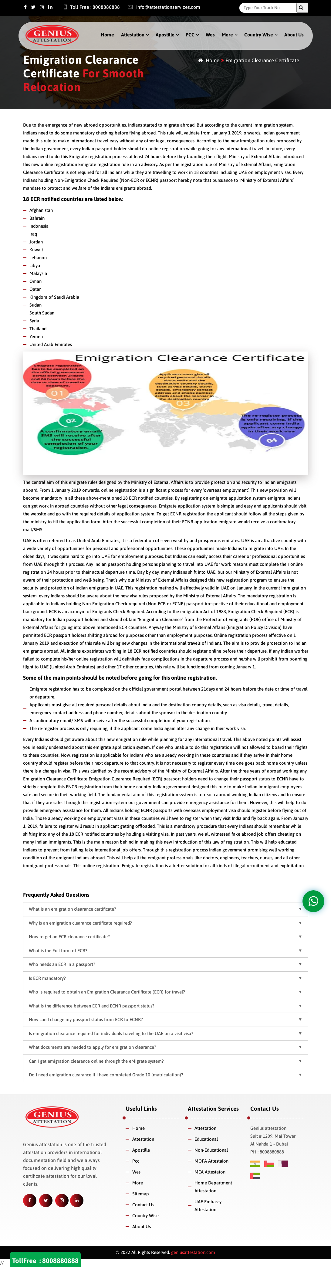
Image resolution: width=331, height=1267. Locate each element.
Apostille (165, 34)
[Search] (270, 7)
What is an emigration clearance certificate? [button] (72, 909)
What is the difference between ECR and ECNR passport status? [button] (91, 1005)
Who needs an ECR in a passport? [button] (62, 964)
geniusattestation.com (192, 1252)
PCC (190, 34)
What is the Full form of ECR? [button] (58, 950)
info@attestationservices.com (161, 7)
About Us (294, 34)
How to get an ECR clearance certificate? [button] (69, 936)
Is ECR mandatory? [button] (47, 978)
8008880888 (60, 1261)
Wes (210, 34)
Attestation (132, 34)
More (227, 34)
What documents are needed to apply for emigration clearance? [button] (92, 1047)
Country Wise (258, 34)
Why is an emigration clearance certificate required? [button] (80, 923)
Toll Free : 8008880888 (88, 7)
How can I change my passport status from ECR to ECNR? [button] (86, 1019)
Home (107, 34)
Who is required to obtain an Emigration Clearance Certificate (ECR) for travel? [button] (107, 991)
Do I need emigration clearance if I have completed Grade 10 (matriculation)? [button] (106, 1074)
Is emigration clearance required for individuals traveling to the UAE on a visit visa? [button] (111, 1033)
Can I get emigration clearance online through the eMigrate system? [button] (96, 1061)
